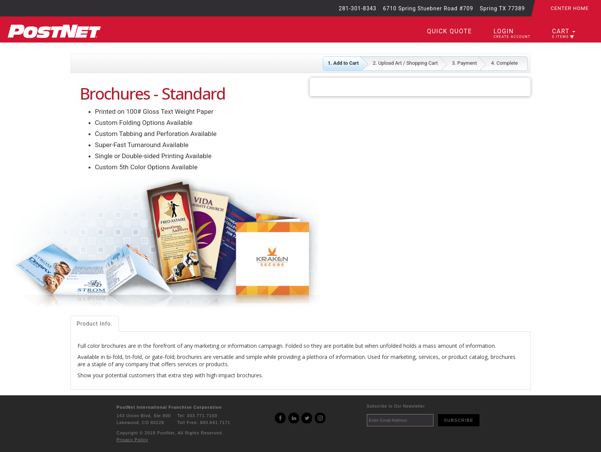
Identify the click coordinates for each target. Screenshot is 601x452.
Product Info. (95, 324)
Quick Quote (449, 31)
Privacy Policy (132, 439)
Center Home (570, 8)
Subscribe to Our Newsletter (396, 406)
